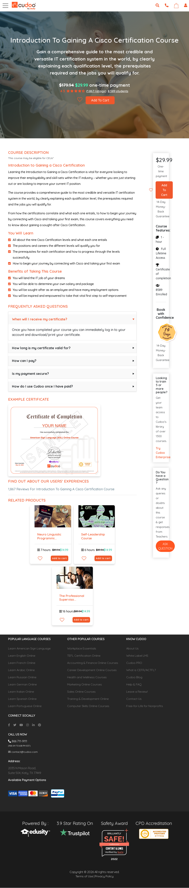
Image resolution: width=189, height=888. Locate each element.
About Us (132, 648)
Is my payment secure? (30, 374)
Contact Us (134, 699)
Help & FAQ (134, 684)
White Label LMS (137, 656)
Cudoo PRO (134, 663)
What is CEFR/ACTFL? (141, 670)
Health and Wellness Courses (87, 677)
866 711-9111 (17, 741)
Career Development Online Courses (92, 670)
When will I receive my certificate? (39, 319)
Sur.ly (120, 852)
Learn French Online (21, 663)
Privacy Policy (104, 876)
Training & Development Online (88, 699)
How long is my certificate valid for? (41, 348)
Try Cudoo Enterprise (161, 453)
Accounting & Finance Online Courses (92, 663)
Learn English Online (21, 656)
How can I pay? (24, 361)
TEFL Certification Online (83, 656)
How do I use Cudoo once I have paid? (42, 386)
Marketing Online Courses (84, 684)
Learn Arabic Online (21, 670)
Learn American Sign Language (29, 648)
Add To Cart (100, 100)
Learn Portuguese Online (25, 706)
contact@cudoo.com (23, 752)
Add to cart (59, 558)
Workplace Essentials (81, 648)
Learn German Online (22, 684)
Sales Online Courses (81, 692)
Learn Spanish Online (22, 699)
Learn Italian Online (21, 692)
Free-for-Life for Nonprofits (144, 706)
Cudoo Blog (134, 677)
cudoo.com (114, 844)
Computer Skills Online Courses (88, 706)
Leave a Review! (137, 692)
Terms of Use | (84, 876)
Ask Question (165, 546)
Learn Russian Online (22, 677)
